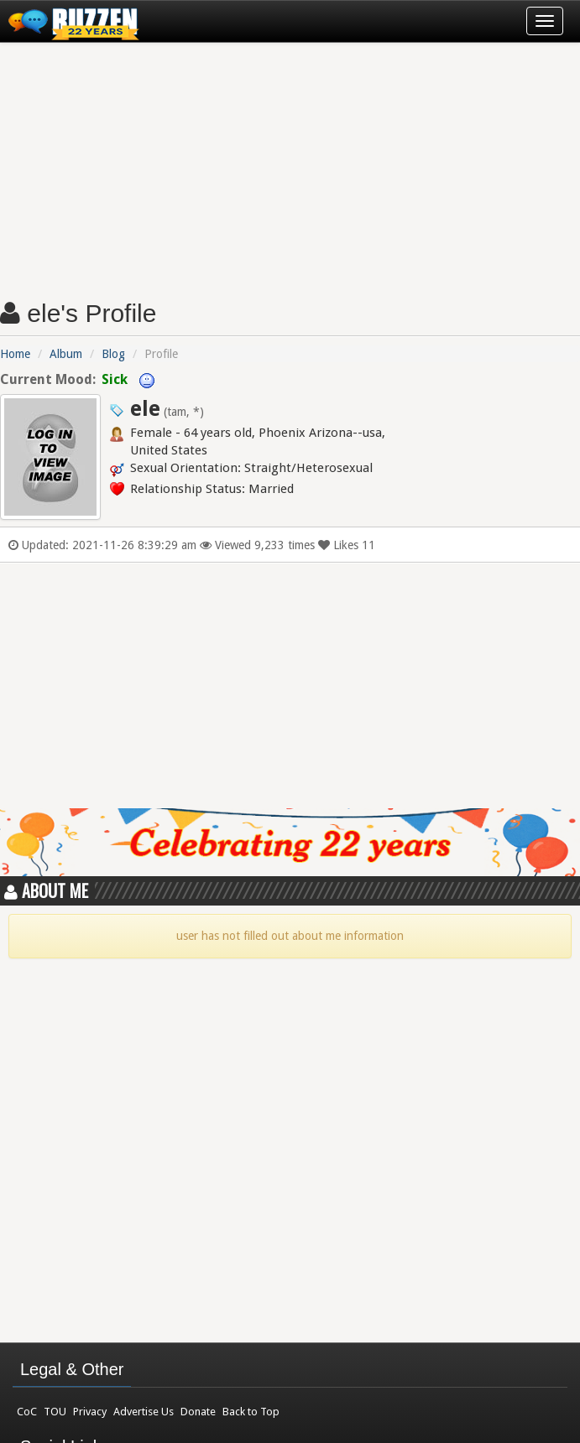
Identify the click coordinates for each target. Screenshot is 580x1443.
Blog (113, 354)
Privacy (90, 1411)
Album (66, 354)
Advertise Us (143, 1411)
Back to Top (251, 1411)
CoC (27, 1411)
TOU (55, 1411)
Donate (198, 1411)
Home (15, 354)
